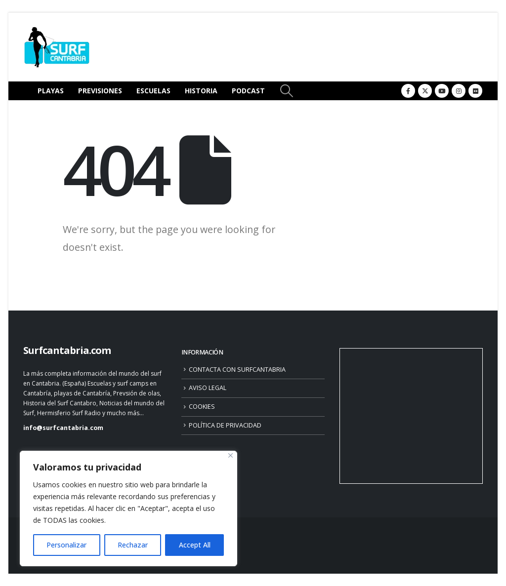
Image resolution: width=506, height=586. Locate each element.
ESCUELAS (153, 90)
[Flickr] (475, 91)
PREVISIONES (100, 90)
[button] (286, 90)
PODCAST (248, 90)
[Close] (230, 455)
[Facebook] (408, 91)
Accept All (195, 544)
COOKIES (202, 406)
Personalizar (66, 544)
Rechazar (133, 544)
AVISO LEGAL (207, 388)
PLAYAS (51, 90)
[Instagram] (458, 91)
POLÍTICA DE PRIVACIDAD (225, 425)
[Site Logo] (56, 47)
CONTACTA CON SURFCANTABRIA (237, 369)
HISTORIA (201, 90)
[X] (425, 91)
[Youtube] (442, 91)
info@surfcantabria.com (63, 428)
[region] (128, 508)
